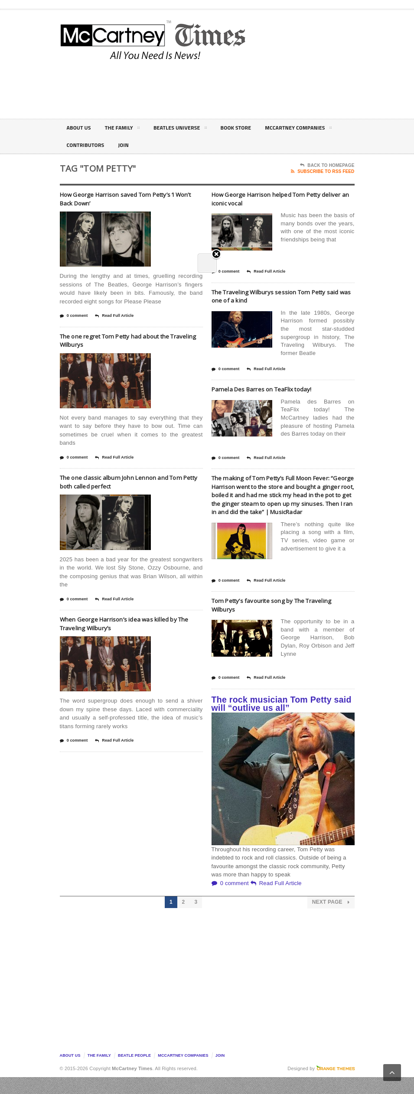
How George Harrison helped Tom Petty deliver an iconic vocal (279, 198)
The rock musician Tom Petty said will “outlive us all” (282, 721)
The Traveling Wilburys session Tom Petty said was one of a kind (283, 296)
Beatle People (134, 1072)
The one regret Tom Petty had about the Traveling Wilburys (128, 340)
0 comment (74, 316)
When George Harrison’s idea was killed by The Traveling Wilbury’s (131, 623)
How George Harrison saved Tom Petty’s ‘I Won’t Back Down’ (131, 198)
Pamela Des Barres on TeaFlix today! (272, 389)
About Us (81, 127)
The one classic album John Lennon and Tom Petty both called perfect (126, 481)
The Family (127, 129)
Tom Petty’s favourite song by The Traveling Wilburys (270, 621)
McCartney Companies (104, 146)
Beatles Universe (191, 129)
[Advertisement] (281, 88)
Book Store (252, 127)
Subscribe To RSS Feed (322, 172)
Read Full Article (114, 316)
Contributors (177, 145)
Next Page (331, 919)
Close (216, 147)
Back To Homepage (327, 166)
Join (220, 1072)
